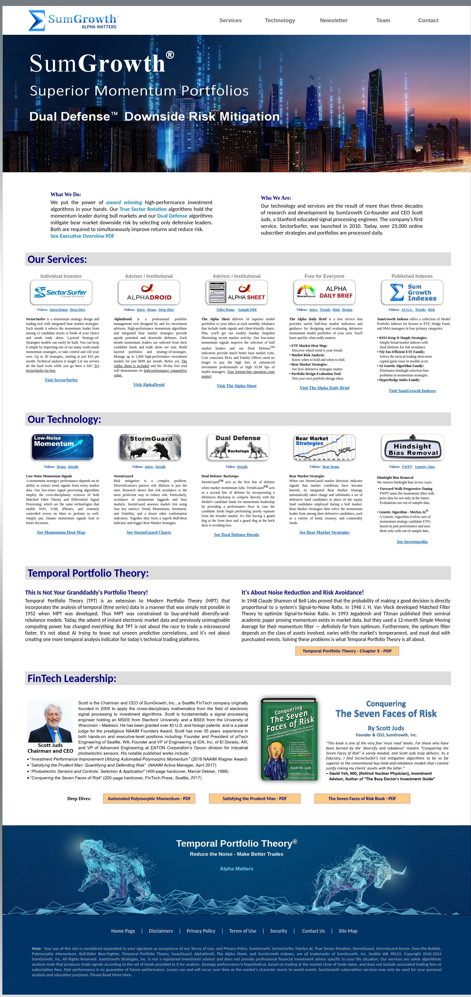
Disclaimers (161, 931)
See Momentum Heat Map (61, 532)
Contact (428, 20)
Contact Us (313, 931)
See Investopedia (412, 541)
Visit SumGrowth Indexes (412, 390)
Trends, (325, 310)
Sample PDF (247, 310)
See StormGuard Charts (149, 532)
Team (383, 20)
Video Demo (225, 310)
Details (73, 467)
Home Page (123, 931)
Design (347, 310)
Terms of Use (243, 931)
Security (278, 931)
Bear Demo (330, 467)
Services (230, 20)
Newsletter (334, 20)
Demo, (152, 310)
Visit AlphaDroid (148, 384)
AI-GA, (407, 310)
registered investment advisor (189, 959)
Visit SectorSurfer (61, 380)
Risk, (337, 310)
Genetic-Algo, (425, 467)
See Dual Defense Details (236, 534)
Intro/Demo (59, 310)
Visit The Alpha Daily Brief (324, 387)
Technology (280, 20)
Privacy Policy (201, 931)
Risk (431, 310)
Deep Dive (77, 310)
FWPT (407, 467)
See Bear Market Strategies (324, 532)
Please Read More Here (110, 974)
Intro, (141, 310)
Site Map (348, 931)
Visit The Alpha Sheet (237, 385)
